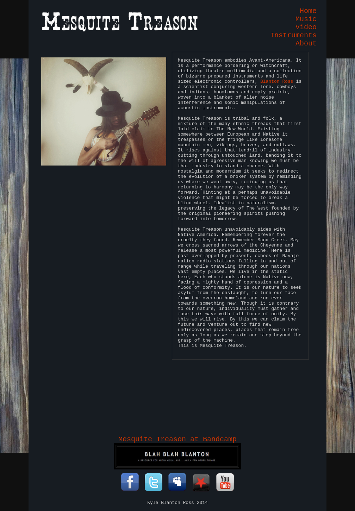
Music (306, 19)
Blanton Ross (276, 81)
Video (306, 27)
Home (308, 11)
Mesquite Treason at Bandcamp (177, 439)
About (306, 43)
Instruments (293, 35)
